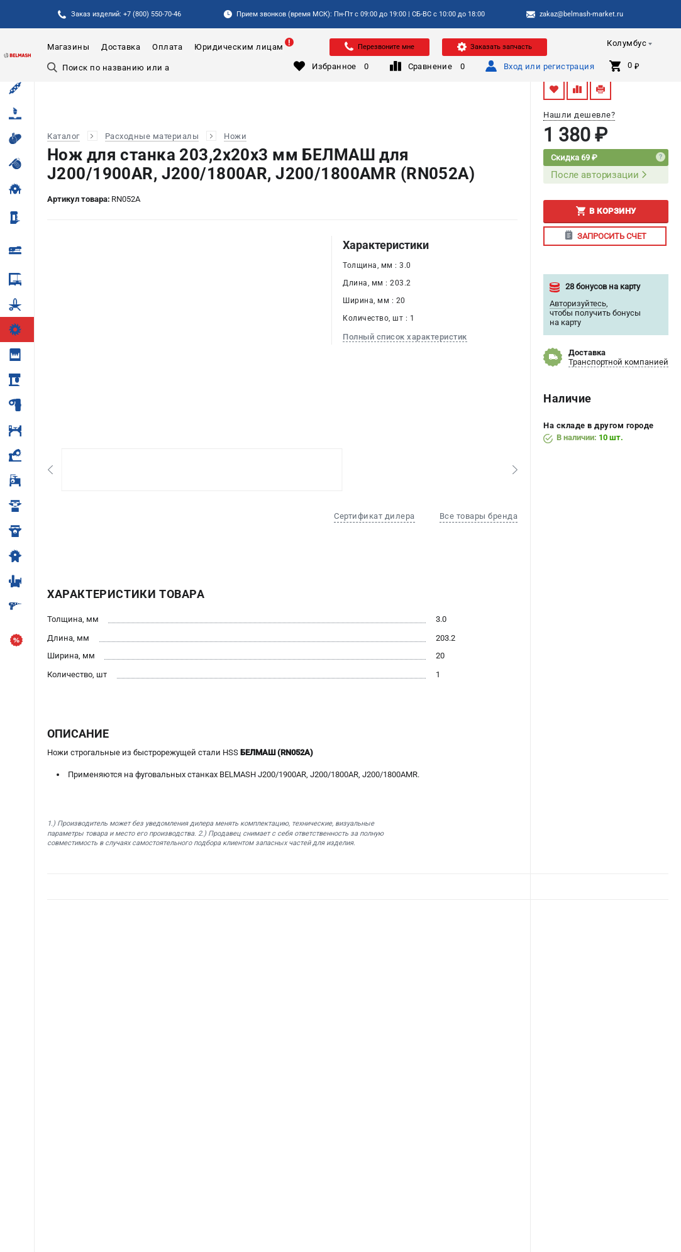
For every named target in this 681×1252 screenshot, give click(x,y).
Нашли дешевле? (579, 114)
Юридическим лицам (239, 47)
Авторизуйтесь (578, 303)
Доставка (120, 47)
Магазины (68, 47)
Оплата (167, 47)
